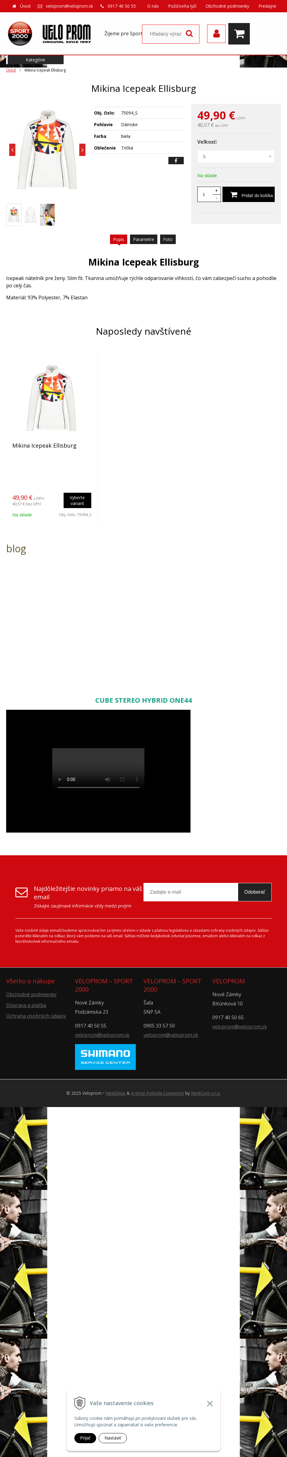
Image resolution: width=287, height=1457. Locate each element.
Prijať (85, 1438)
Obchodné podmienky (227, 6)
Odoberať (254, 892)
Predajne (267, 6)
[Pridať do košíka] (248, 194)
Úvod (25, 6)
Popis (118, 239)
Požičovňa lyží (182, 6)
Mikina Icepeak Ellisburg (44, 445)
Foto (168, 239)
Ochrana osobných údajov (36, 1015)
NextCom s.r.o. (206, 1093)
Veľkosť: (207, 141)
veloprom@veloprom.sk (69, 6)
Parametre (143, 239)
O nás (153, 6)
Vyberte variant (77, 500)
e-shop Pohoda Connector (157, 1093)
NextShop (115, 1093)
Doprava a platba (26, 1005)
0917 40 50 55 (122, 6)
